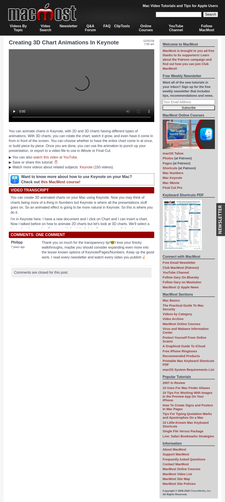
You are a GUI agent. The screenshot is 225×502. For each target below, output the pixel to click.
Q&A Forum (90, 28)
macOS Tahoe (173, 153)
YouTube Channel (176, 28)
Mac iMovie (171, 183)
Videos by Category (177, 314)
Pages (167, 163)
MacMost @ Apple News (181, 287)
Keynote (86, 167)
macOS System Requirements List (188, 369)
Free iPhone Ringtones (180, 351)
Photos (168, 158)
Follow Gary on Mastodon (182, 282)
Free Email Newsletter (179, 262)
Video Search (45, 28)
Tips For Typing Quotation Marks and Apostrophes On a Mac (187, 415)
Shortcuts (170, 168)
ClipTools (122, 26)
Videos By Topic (18, 28)
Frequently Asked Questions (184, 459)
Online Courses (146, 28)
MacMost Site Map (176, 479)
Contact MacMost (176, 464)
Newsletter (69, 26)
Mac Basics (171, 300)
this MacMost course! (60, 182)
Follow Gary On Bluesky (181, 277)
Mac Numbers (173, 173)
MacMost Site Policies (179, 484)
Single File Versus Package (183, 431)
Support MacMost (176, 454)
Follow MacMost (206, 28)
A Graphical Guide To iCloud (184, 346)
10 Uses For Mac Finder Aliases (186, 388)
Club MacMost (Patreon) (181, 267)
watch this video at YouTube (55, 157)
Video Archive (173, 319)
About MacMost (174, 449)
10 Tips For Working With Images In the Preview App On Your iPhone (187, 396)
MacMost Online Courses (181, 324)
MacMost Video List (177, 474)
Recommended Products (181, 356)
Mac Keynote (172, 178)
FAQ (107, 26)
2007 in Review (174, 383)
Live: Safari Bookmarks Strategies (188, 436)
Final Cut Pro (172, 187)
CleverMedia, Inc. (201, 490)
